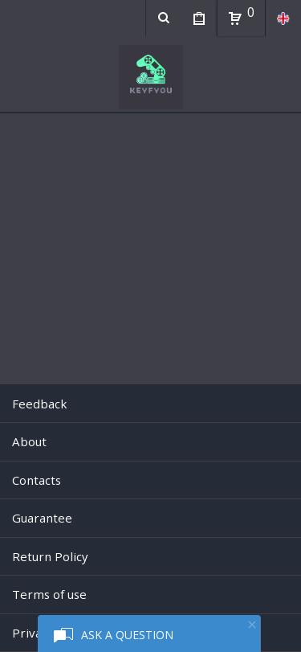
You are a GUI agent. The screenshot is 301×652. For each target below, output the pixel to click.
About (29, 441)
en (283, 18)
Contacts (36, 480)
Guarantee (42, 518)
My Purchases (199, 20)
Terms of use (49, 594)
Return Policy (50, 556)
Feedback (39, 404)
